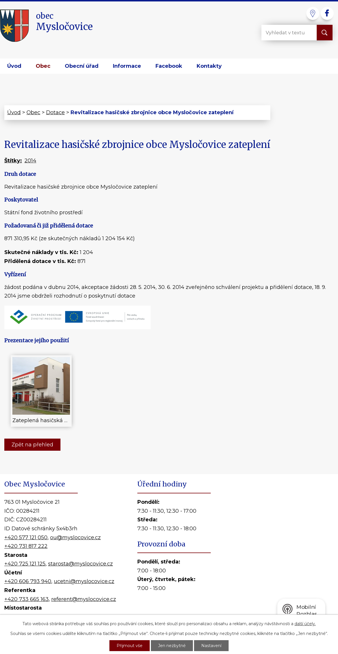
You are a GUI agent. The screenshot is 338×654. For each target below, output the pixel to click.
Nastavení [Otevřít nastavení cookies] (211, 645)
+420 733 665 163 (26, 599)
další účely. (305, 623)
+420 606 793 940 (27, 581)
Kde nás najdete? (274, 554)
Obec (43, 66)
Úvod (14, 66)
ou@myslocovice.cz (75, 537)
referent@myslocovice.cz (83, 599)
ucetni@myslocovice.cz (84, 581)
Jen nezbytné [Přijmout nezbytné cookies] (172, 645)
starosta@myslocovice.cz (80, 564)
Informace (127, 66)
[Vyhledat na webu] (284, 32)
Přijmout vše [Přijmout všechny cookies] (130, 645)
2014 (30, 160)
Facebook (168, 66)
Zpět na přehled (32, 444)
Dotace (55, 112)
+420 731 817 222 (26, 546)
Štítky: (13, 160)
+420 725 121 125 (24, 564)
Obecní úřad (81, 66)
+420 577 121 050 (26, 537)
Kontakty (209, 66)
